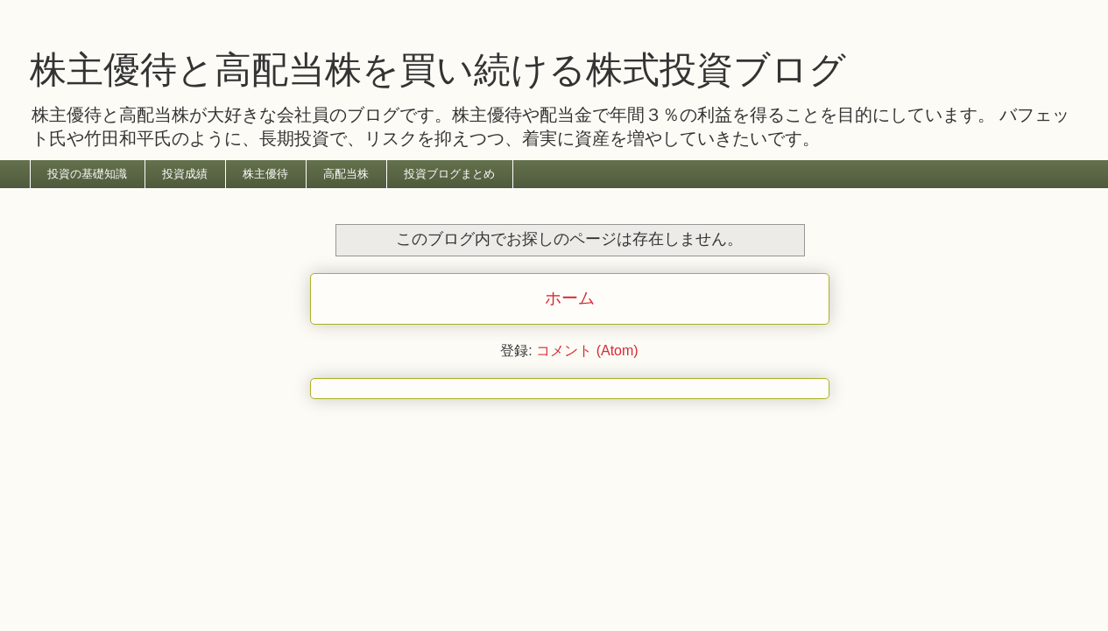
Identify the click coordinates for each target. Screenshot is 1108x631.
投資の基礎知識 (87, 173)
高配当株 (346, 173)
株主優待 (265, 173)
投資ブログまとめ (449, 173)
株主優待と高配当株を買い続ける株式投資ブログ (438, 69)
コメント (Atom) (587, 350)
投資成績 (185, 173)
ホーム (570, 298)
